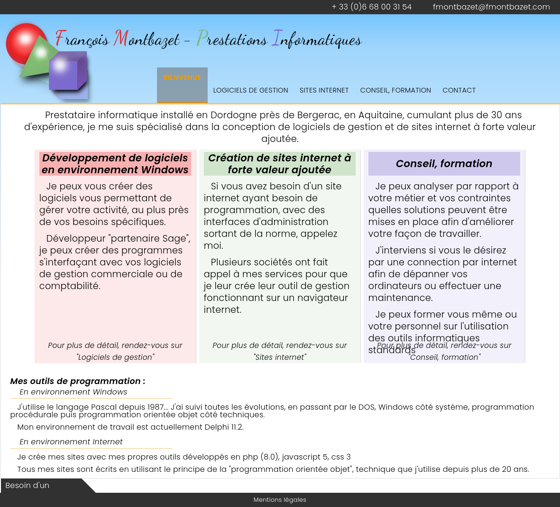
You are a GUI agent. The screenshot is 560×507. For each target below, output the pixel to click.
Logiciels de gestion (250, 90)
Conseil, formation (395, 90)
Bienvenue (182, 77)
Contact (459, 90)
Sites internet (324, 90)
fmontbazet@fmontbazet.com (491, 6)
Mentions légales (280, 500)
